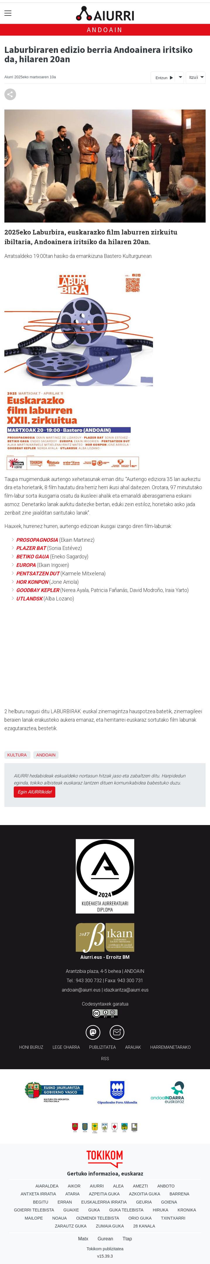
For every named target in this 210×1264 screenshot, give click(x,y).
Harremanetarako (170, 1047)
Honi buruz (31, 1047)
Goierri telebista (34, 1210)
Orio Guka (140, 1218)
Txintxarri (173, 1218)
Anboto (166, 1186)
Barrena (180, 1194)
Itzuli (192, 77)
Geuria (144, 1202)
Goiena (169, 1202)
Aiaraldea (46, 1186)
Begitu (40, 1202)
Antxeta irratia (38, 1194)
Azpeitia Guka (104, 1194)
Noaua (59, 1218)
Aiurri (97, 1186)
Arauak (133, 1047)
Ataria (73, 1194)
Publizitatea (102, 1047)
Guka (94, 1210)
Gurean (105, 1238)
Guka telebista (126, 1210)
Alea (118, 1186)
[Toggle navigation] (8, 13)
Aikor (74, 1186)
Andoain (105, 29)
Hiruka (160, 1210)
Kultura (16, 755)
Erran (65, 1202)
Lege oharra (66, 1047)
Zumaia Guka (110, 1226)
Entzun (164, 77)
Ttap (127, 1238)
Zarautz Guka (71, 1226)
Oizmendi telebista (97, 1218)
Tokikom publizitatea (105, 1248)
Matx (83, 1238)
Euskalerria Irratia (104, 1202)
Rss (105, 1058)
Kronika (187, 1210)
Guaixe (71, 1210)
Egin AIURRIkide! (34, 792)
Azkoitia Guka (144, 1194)
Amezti (140, 1186)
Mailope (34, 1218)
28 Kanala (144, 1226)
